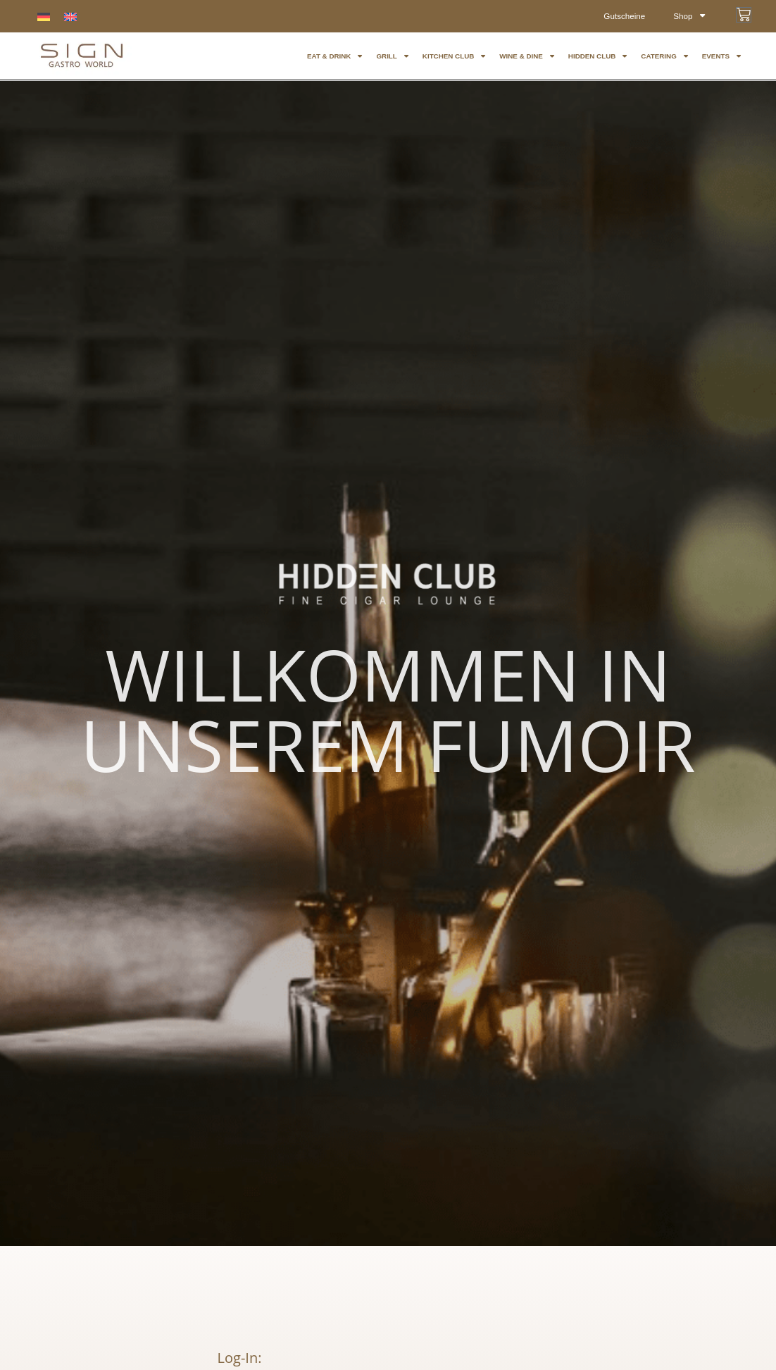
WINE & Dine (526, 56)
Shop (688, 16)
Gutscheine (622, 16)
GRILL (392, 56)
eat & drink (334, 56)
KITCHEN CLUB (454, 56)
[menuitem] (43, 16)
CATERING (664, 56)
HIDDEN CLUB (597, 56)
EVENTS (721, 56)
